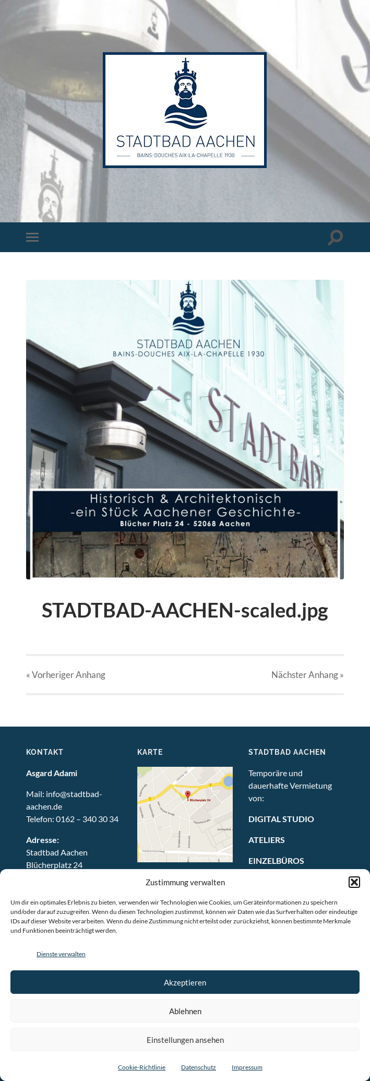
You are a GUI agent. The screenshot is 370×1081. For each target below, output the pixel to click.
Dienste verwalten (61, 954)
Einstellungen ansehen (185, 1039)
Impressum (247, 1067)
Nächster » (307, 674)
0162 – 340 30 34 (87, 819)
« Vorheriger (65, 674)
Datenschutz (198, 1067)
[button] (354, 882)
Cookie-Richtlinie (141, 1067)
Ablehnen (185, 1011)
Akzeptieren (185, 982)
